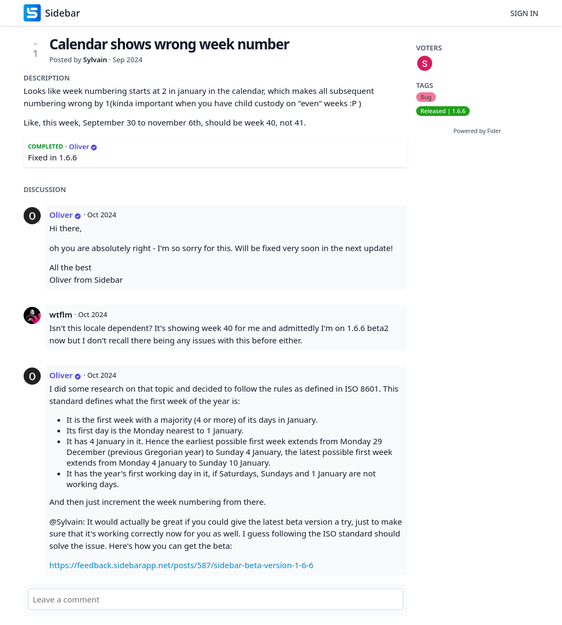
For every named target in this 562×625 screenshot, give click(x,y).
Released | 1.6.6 (442, 111)
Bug (426, 97)
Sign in (524, 13)
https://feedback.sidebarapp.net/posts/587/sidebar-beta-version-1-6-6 (181, 565)
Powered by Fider (477, 131)
